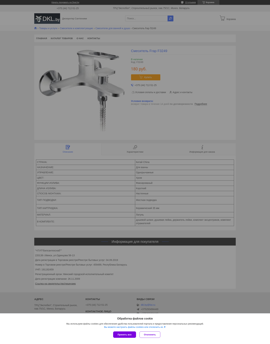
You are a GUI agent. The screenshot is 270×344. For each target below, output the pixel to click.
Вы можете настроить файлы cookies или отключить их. (134, 327)
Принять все (125, 334)
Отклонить (150, 334)
